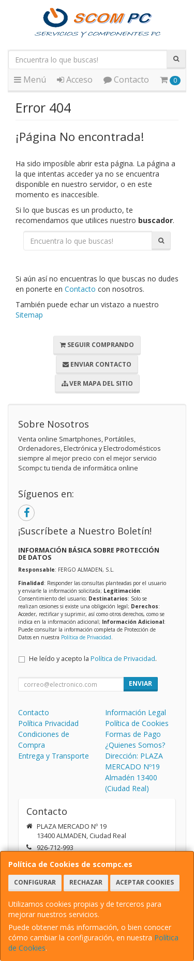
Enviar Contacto (97, 364)
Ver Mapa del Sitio (97, 383)
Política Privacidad (48, 723)
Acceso (75, 79)
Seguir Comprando (97, 344)
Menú (30, 79)
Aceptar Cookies (145, 882)
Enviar (140, 683)
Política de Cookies (137, 723)
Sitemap (29, 315)
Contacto (126, 79)
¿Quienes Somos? (135, 745)
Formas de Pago (133, 734)
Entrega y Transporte (53, 756)
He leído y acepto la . (93, 658)
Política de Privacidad (86, 637)
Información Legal (135, 712)
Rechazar (85, 882)
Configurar (35, 882)
